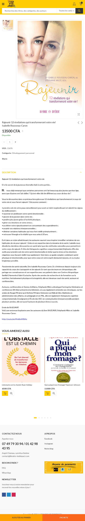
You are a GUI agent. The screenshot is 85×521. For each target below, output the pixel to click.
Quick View (11, 393)
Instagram (48, 443)
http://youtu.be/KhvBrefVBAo (14, 319)
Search (79, 11)
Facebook (48, 439)
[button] (35, 418)
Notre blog (48, 448)
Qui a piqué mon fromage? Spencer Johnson (62, 385)
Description (9, 172)
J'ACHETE (63, 517)
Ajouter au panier (21, 517)
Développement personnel (23, 153)
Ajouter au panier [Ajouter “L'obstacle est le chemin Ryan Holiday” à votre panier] (5, 393)
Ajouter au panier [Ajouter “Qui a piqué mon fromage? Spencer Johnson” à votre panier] (47, 393)
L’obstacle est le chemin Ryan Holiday (17, 385)
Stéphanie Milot (63, 310)
